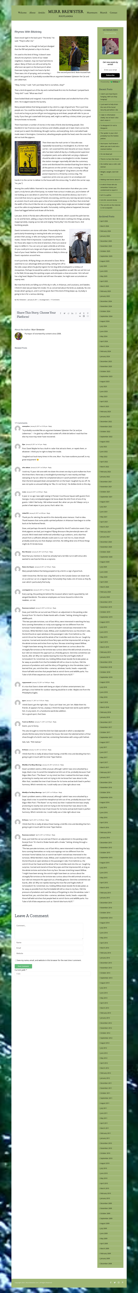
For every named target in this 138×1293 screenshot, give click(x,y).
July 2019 (103, 627)
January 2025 (105, 296)
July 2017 (103, 747)
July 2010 (103, 1168)
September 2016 (106, 797)
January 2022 (105, 477)
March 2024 (104, 346)
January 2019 (105, 657)
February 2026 (105, 231)
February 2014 (105, 953)
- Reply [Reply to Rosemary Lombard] (54, 608)
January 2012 (105, 1078)
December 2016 (106, 782)
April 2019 (104, 642)
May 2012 (103, 1058)
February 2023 (105, 411)
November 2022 (106, 426)
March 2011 (104, 1128)
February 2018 (105, 712)
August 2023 (104, 381)
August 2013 (104, 983)
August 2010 (104, 1163)
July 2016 (103, 807)
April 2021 (104, 522)
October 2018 (105, 672)
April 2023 (104, 401)
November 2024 (106, 306)
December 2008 (106, 1264)
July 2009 (103, 1228)
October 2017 (105, 732)
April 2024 (104, 341)
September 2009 (106, 1218)
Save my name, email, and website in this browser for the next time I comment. (49, 960)
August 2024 (104, 321)
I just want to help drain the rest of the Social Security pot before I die (109, 107)
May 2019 (103, 637)
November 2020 (106, 547)
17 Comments (55, 300)
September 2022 (106, 437)
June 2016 (104, 812)
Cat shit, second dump (108, 200)
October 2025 (105, 251)
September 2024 (106, 316)
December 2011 (106, 1083)
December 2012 (106, 1023)
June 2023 (104, 391)
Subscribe (110, 75)
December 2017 (106, 722)
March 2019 (104, 647)
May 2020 (103, 577)
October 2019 (105, 612)
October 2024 (105, 311)
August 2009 (104, 1223)
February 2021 (105, 532)
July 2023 (103, 386)
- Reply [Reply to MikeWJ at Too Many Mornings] (61, 765)
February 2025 (105, 291)
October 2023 (105, 371)
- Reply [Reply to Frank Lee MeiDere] (54, 722)
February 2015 (105, 893)
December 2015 (106, 842)
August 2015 (104, 863)
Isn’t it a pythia (105, 195)
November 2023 (106, 366)
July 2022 (103, 447)
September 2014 (106, 918)
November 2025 (106, 246)
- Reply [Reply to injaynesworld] (52, 682)
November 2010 (106, 1148)
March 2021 (104, 527)
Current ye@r (21, 970)
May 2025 (103, 276)
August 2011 (104, 1103)
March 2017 (104, 767)
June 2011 (104, 1113)
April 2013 (104, 1003)
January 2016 (105, 838)
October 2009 (105, 1213)
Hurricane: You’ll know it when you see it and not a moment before (109, 146)
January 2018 (105, 717)
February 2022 (105, 472)
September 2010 (106, 1158)
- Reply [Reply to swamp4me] (49, 426)
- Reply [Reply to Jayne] (46, 701)
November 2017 (106, 727)
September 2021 (106, 497)
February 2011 (105, 1133)
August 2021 (104, 502)
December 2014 (106, 903)
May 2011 (103, 1118)
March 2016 (104, 827)
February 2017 (105, 772)
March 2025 (104, 286)
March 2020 (104, 587)
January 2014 (105, 958)
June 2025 (104, 271)
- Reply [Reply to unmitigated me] (52, 590)
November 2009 (106, 1208)
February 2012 (105, 1073)
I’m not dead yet (106, 154)
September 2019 (106, 617)
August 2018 (104, 682)
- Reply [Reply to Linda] (45, 492)
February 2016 (105, 832)
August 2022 (104, 442)
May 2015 (103, 878)
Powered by (110, 82)
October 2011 (105, 1093)
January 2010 (105, 1198)
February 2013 (105, 1013)
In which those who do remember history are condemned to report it (108, 187)
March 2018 (104, 707)
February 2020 (105, 592)
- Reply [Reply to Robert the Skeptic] (53, 567)
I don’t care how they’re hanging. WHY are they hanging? (108, 96)
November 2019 (106, 607)
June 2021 (104, 512)
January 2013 (105, 1018)
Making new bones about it (110, 179)
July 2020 (103, 567)
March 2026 (104, 226)
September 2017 (106, 737)
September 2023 (106, 376)
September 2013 (106, 978)
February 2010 (105, 1193)
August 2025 (104, 261)
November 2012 (106, 1028)
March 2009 (104, 1248)
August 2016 (104, 802)
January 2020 (105, 597)
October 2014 (105, 913)
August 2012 (104, 1043)
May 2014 (103, 938)
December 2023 (106, 361)
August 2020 (104, 562)
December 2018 (106, 662)
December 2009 (106, 1203)
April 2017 (104, 762)
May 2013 (103, 998)
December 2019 (106, 602)
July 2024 (103, 326)
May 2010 (103, 1178)
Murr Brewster (21, 300)
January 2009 (105, 1258)
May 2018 (103, 697)
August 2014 (104, 923)
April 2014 (104, 943)
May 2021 (103, 517)
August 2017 (104, 742)
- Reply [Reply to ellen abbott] (49, 467)
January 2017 (105, 777)
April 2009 (104, 1243)
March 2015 (104, 888)
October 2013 (105, 973)
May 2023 (103, 396)
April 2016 (104, 822)
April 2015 (104, 883)
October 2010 (105, 1153)
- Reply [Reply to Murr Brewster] (50, 552)
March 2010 (104, 1188)
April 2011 (104, 1123)
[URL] (49, 953)
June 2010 (104, 1173)
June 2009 (104, 1233)
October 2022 (105, 431)
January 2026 (105, 236)
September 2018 (106, 677)
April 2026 (104, 221)
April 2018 (104, 702)
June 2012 (104, 1053)
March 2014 (104, 948)
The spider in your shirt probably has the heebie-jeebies (109, 136)
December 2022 (106, 421)
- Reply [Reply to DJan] (44, 444)
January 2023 (105, 416)
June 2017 (104, 752)
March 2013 (104, 1008)
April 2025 (104, 281)
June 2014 (104, 933)
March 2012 (104, 1068)
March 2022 (104, 467)
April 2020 (104, 582)
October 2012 (105, 1033)
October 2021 (105, 492)
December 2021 (106, 482)
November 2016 (106, 787)
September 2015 (106, 857)
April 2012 (104, 1063)
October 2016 (105, 792)
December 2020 (106, 542)
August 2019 (104, 622)
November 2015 (106, 847)
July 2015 (103, 868)
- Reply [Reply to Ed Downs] (49, 750)
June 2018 (104, 692)
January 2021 (105, 537)
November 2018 (106, 667)
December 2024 (106, 301)
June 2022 (104, 452)
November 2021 (106, 487)
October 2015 (105, 852)
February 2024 (105, 351)
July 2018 (103, 687)
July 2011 (103, 1108)
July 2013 (103, 988)
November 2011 (106, 1088)
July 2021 (103, 507)
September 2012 (106, 1038)
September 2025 (106, 256)
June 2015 (104, 873)
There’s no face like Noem (109, 159)
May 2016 (103, 817)
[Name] (49, 942)
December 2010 (106, 1143)
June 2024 (104, 331)
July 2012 (103, 1048)
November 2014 (106, 908)
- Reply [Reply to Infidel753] (48, 513)
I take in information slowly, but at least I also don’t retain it (109, 117)
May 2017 (103, 757)
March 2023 (104, 406)
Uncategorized (44, 300)
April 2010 (104, 1183)
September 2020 (106, 557)
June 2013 (104, 993)
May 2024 (103, 336)
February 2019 (105, 652)
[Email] (49, 948)
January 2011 (105, 1138)
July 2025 (103, 266)
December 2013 (106, 963)
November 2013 (106, 968)
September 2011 (106, 1098)
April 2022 (104, 462)
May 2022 (103, 457)
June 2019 (104, 632)
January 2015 (105, 898)
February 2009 (105, 1253)
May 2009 (103, 1238)
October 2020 (105, 552)
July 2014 (103, 928)
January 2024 (105, 356)
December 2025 (106, 241)
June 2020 (104, 572)
